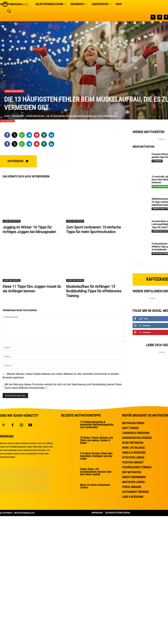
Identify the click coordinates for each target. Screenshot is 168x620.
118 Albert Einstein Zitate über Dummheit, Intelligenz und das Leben (96, 456)
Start (7, 116)
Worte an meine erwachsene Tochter (95, 486)
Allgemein (157, 161)
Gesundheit (18, 116)
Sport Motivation (14, 91)
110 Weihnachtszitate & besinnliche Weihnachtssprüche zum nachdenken (97, 424)
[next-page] (140, 263)
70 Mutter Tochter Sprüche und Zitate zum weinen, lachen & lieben (96, 440)
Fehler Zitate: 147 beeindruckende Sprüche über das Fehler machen (96, 472)
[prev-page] (135, 263)
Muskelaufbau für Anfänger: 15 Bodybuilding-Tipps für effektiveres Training (93, 291)
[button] (7, 135)
